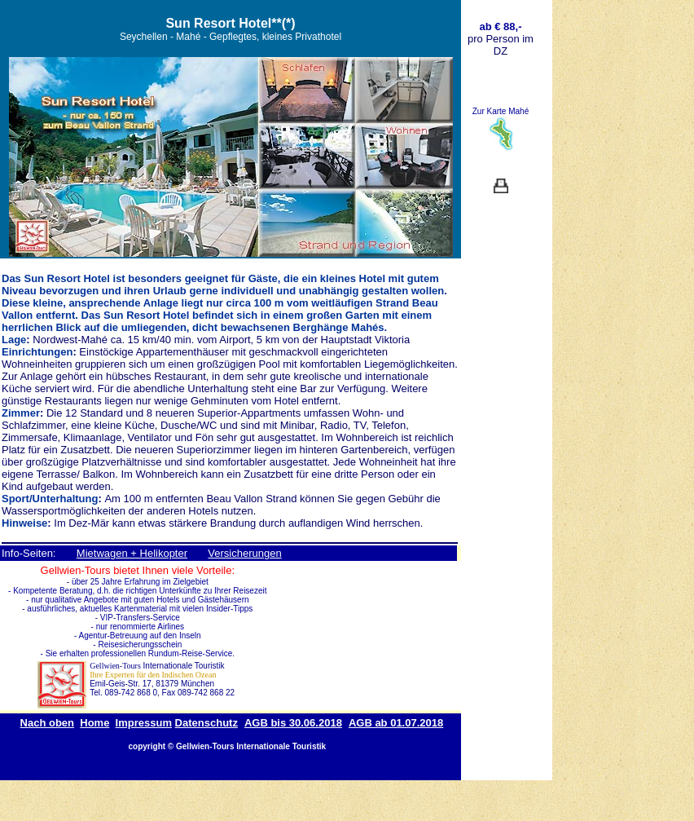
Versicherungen (244, 553)
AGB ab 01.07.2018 (396, 723)
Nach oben (47, 723)
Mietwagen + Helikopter (132, 553)
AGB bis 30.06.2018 (293, 723)
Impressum (144, 723)
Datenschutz (206, 723)
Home (94, 723)
